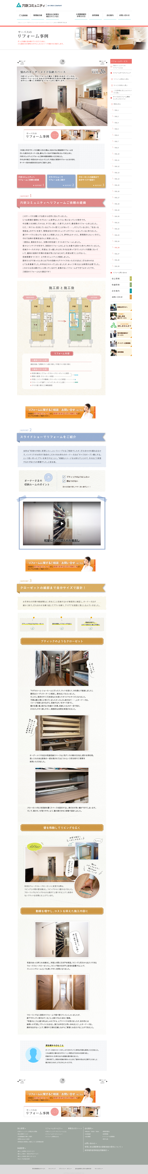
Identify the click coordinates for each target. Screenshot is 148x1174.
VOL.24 (117, 241)
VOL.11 (117, 160)
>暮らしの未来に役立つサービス (26, 1156)
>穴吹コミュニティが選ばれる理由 (27, 1131)
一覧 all (62, 62)
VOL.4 (117, 123)
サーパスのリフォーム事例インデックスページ (121, 98)
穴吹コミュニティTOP (23, 22)
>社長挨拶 (87, 1134)
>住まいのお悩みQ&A (23, 1159)
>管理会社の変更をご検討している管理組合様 (30, 1141)
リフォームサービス (36, 22)
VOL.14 (117, 179)
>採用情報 (105, 1134)
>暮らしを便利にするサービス (26, 1151)
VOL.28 (117, 260)
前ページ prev (21, 62)
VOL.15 (117, 185)
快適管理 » (21, 1148)
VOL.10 (117, 154)
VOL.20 (117, 216)
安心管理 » (21, 1128)
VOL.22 (117, 229)
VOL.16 (117, 191)
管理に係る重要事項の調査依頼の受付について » (104, 1147)
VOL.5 (117, 129)
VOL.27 (117, 254)
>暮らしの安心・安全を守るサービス (27, 1153)
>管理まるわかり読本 (23, 1139)
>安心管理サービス (22, 1134)
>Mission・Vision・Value (92, 1131)
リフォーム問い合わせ (120, 272)
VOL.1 (117, 110)
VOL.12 (117, 166)
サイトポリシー (99, 1168)
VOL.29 (117, 266)
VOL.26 (117, 247)
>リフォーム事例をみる (52, 1136)
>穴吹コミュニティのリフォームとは (55, 1131)
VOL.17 (117, 197)
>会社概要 (87, 1136)
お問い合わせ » (91, 1143)
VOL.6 (117, 135)
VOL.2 (117, 116)
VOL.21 (117, 222)
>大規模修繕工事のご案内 (24, 1136)
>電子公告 (105, 1139)
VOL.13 (117, 173)
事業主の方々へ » (75, 1128)
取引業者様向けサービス (38, 1168)
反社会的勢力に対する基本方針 (83, 1168)
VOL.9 (117, 148)
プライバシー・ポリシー (65, 1168)
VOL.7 (117, 141)
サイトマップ (52, 1168)
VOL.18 (117, 204)
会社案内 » (89, 1128)
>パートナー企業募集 (108, 1136)
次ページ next (103, 62)
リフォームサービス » (53, 1128)
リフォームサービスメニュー (122, 73)
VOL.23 (117, 235)
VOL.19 (117, 210)
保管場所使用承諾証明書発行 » (97, 1150)
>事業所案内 (105, 1131)
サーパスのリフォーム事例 (49, 22)
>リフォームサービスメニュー (53, 1134)
